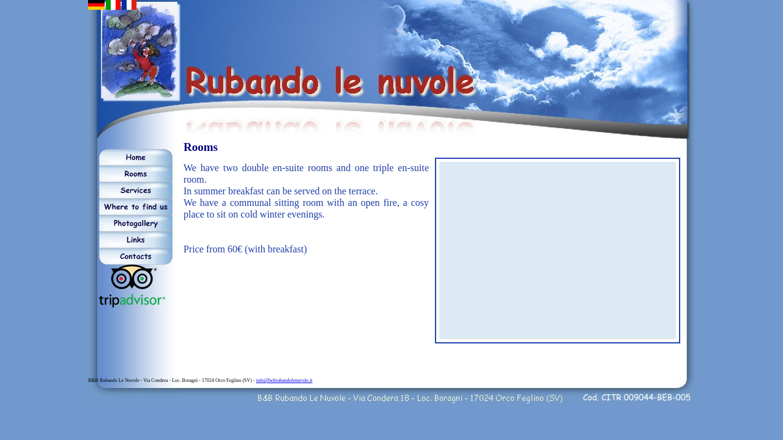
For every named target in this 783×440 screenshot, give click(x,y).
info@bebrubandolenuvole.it (284, 380)
